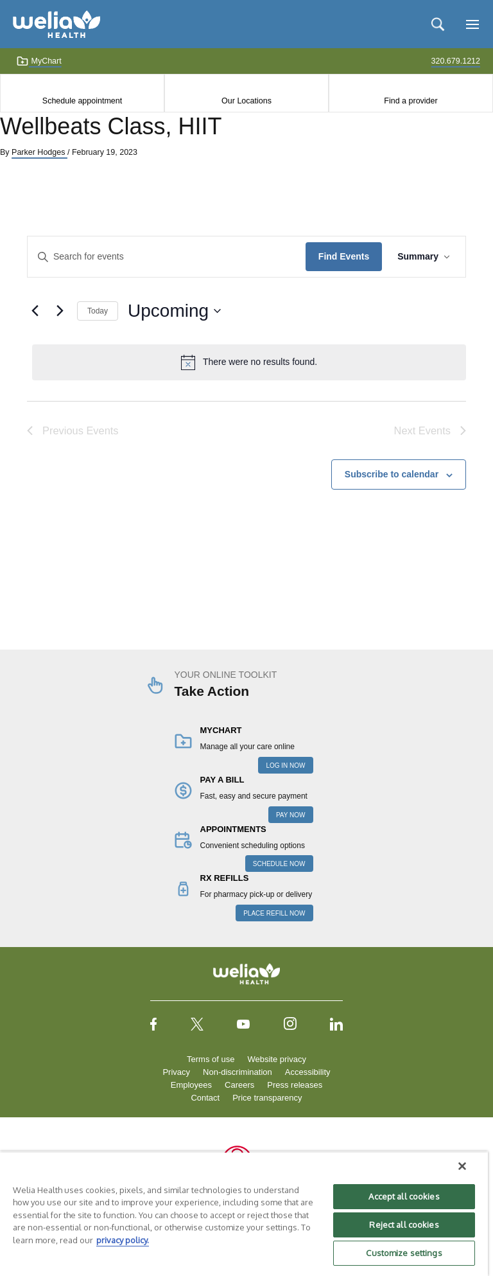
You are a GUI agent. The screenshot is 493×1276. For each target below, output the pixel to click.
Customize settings (404, 1253)
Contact (205, 1098)
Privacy (176, 1072)
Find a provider (410, 100)
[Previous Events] (34, 311)
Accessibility (308, 1072)
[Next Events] (59, 311)
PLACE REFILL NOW (274, 913)
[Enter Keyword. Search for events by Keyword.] (167, 256)
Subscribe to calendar (391, 474)
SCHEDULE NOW (279, 863)
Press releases (294, 1085)
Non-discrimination (237, 1072)
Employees (191, 1085)
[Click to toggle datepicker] (174, 311)
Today (97, 310)
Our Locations (246, 100)
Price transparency (267, 1098)
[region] (244, 1213)
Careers (239, 1085)
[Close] (462, 1166)
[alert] (249, 362)
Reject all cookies (403, 1224)
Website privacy (276, 1059)
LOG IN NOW (285, 765)
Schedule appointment (82, 100)
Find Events (343, 256)
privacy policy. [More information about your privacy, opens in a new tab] (122, 1240)
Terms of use (210, 1059)
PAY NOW (291, 815)
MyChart (39, 61)
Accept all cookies (403, 1196)
